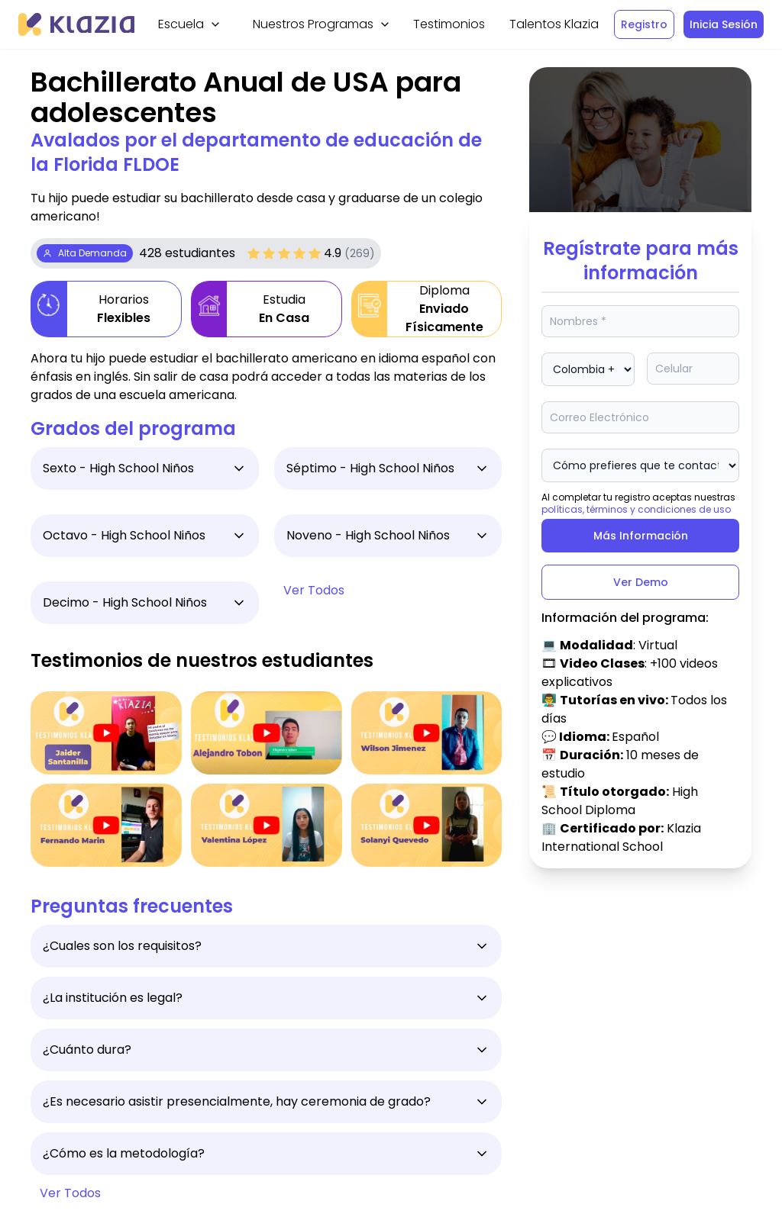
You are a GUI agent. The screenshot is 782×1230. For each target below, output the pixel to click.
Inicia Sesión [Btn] (724, 24)
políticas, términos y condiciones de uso (636, 509)
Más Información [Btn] (640, 535)
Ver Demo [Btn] (640, 582)
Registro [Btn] (644, 24)
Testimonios (449, 24)
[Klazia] (76, 24)
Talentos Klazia (554, 24)
